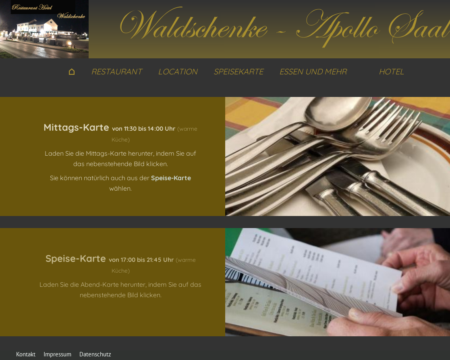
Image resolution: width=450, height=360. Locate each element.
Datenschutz (95, 354)
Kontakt (25, 354)
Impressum (57, 354)
